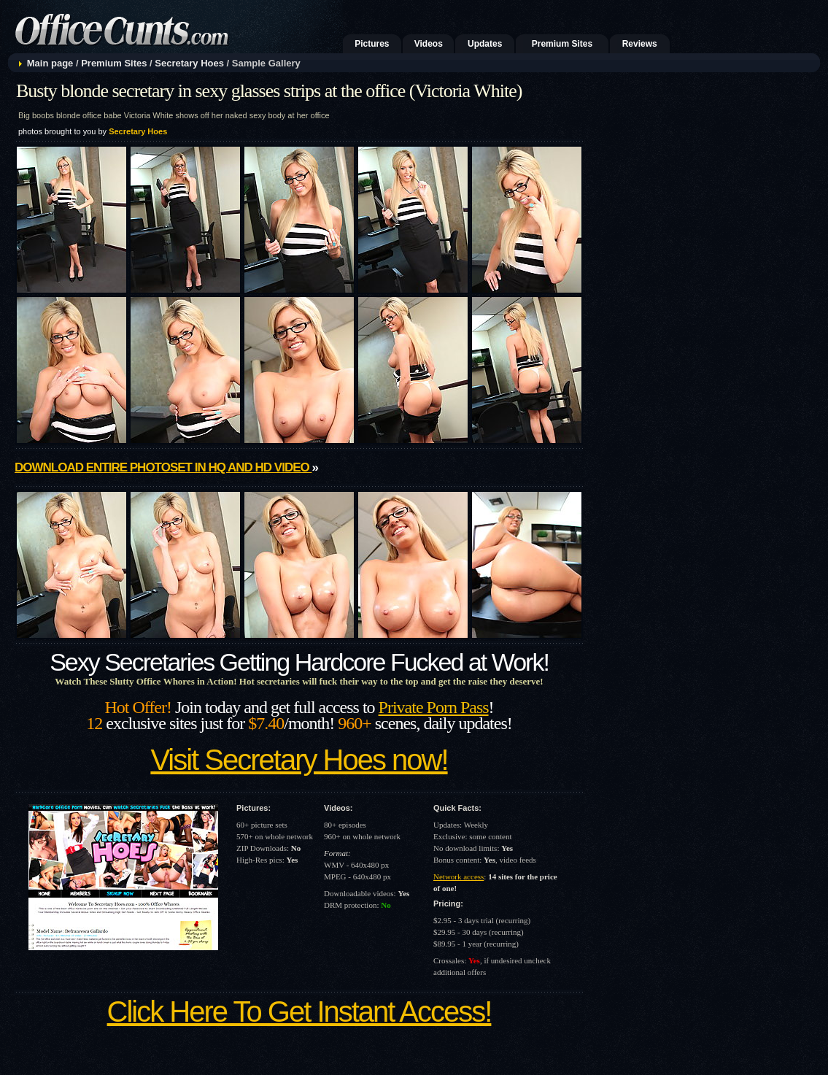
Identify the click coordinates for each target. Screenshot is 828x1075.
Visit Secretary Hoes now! (298, 760)
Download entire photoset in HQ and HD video (163, 467)
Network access (458, 876)
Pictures (372, 44)
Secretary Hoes (189, 63)
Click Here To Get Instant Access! (299, 1011)
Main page (50, 63)
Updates (485, 44)
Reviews (639, 44)
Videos (428, 44)
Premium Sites (562, 44)
